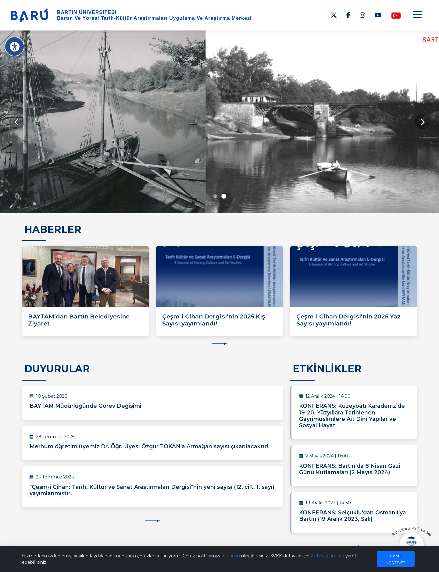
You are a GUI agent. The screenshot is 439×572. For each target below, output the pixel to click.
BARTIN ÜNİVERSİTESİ (86, 12)
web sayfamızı (326, 556)
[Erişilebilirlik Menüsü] (14, 46)
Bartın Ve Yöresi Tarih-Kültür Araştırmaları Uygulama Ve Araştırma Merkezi (154, 18)
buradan (231, 556)
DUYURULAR (57, 369)
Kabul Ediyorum (395, 558)
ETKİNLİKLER (327, 369)
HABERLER (52, 229)
